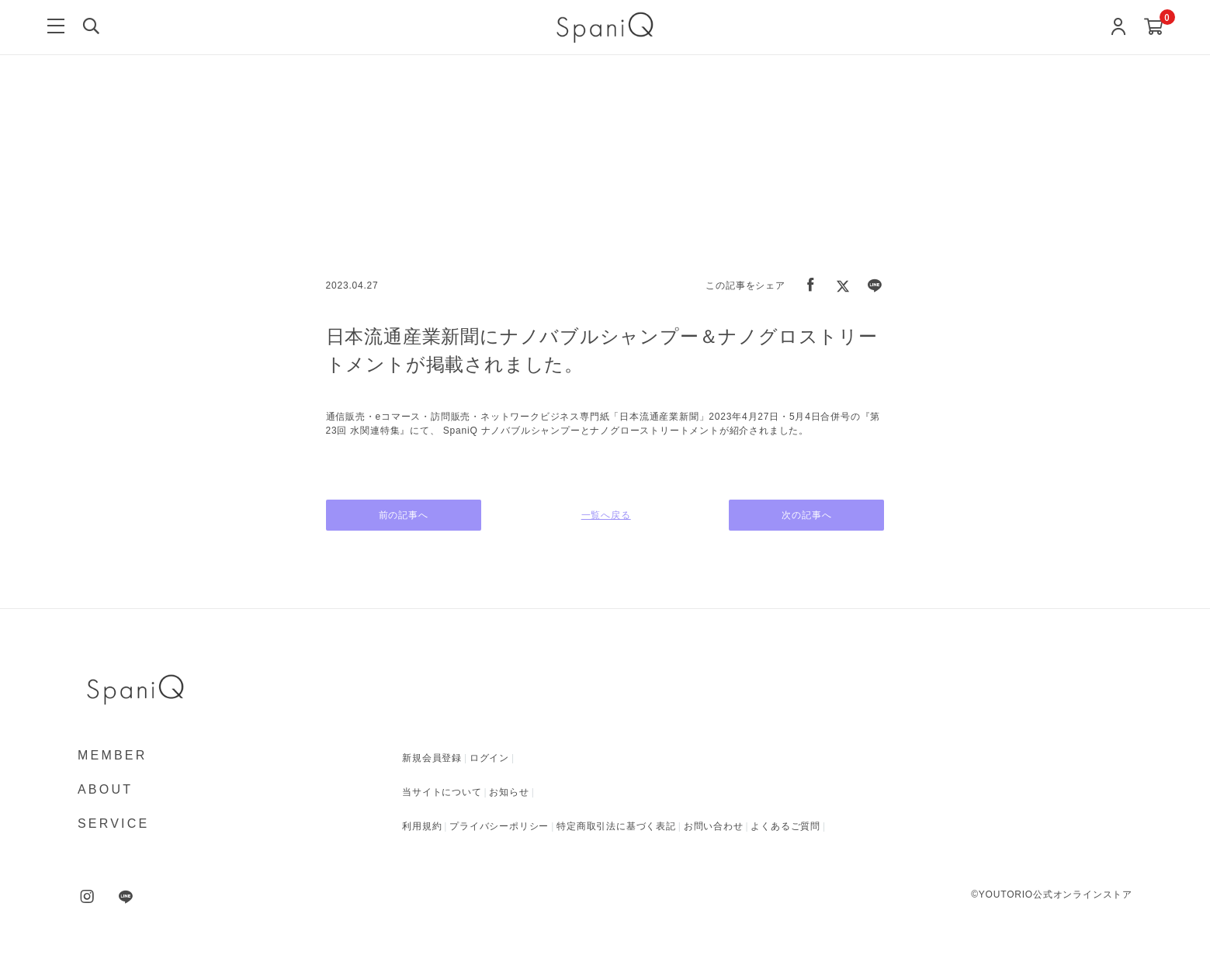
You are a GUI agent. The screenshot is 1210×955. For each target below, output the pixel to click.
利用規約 (422, 826)
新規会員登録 (432, 758)
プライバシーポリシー (499, 826)
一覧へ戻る (605, 515)
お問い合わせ (714, 826)
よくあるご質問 (785, 826)
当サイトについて (441, 792)
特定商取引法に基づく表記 (616, 826)
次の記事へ (807, 515)
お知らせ (509, 792)
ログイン (489, 758)
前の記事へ (403, 515)
